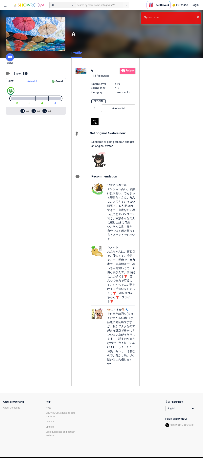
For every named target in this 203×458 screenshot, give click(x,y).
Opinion (50, 426)
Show (10, 58)
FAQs (48, 407)
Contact (50, 421)
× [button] (198, 17)
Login (195, 5)
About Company (11, 407)
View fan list (118, 108)
